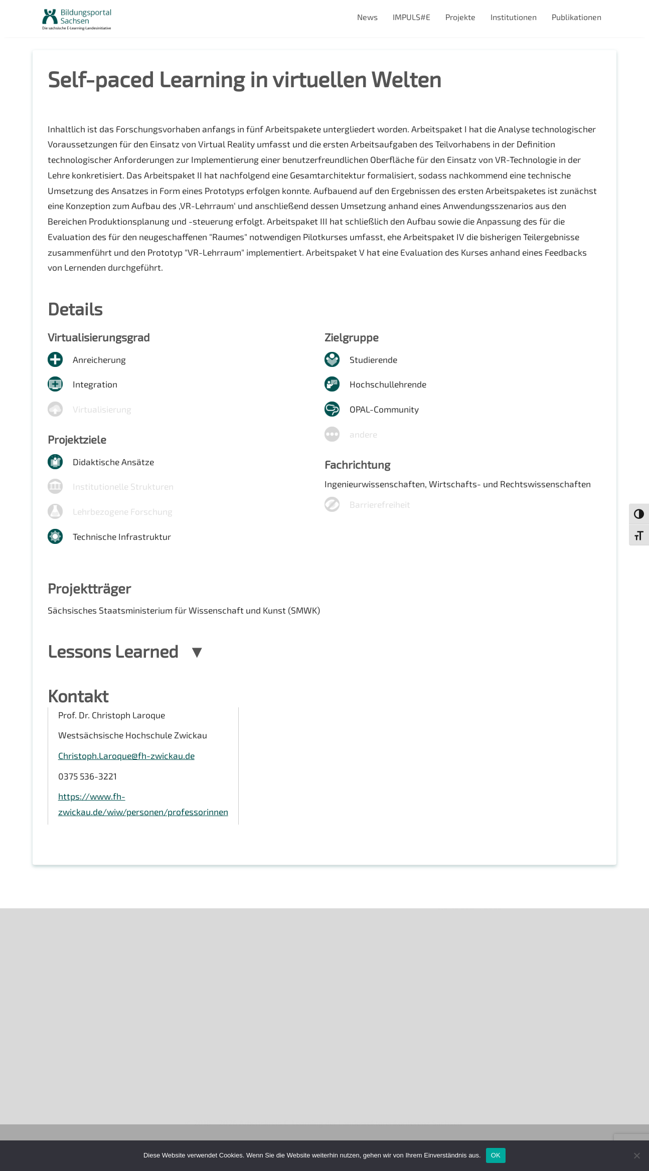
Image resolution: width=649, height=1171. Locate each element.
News (367, 17)
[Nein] (636, 1155)
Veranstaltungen (70, 973)
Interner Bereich (69, 1041)
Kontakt (54, 990)
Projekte (460, 17)
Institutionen (514, 17)
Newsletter (60, 955)
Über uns (56, 938)
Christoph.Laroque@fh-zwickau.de (127, 769)
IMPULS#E (411, 17)
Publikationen (576, 17)
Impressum (60, 1007)
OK (496, 1155)
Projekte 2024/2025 (466, 1075)
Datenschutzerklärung (80, 1024)
